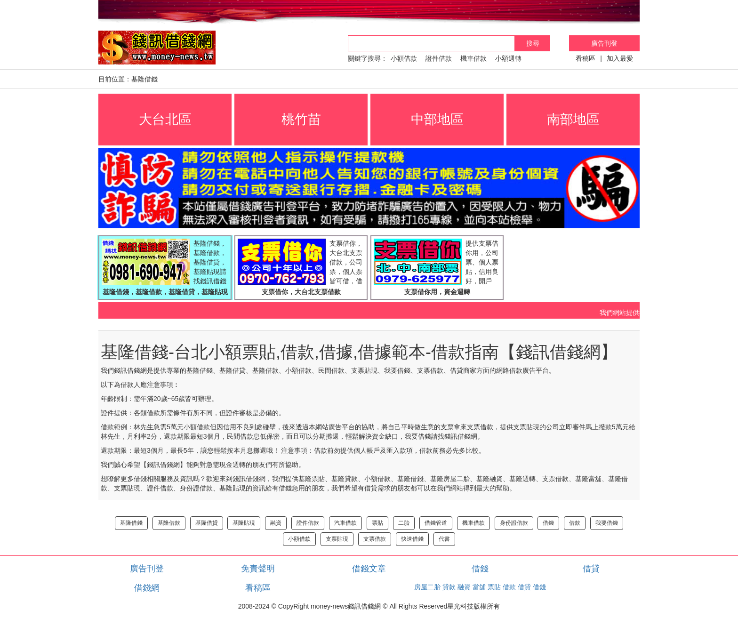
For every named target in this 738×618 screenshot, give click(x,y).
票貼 (377, 523)
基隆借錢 (131, 523)
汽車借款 (345, 523)
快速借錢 (412, 539)
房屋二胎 (427, 587)
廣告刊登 (604, 43)
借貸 (591, 568)
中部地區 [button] (437, 119)
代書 (444, 539)
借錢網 (147, 588)
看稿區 (585, 58)
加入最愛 (620, 58)
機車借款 (473, 58)
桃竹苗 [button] (301, 119)
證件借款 (438, 58)
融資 (275, 523)
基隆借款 (169, 523)
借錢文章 (369, 568)
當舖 (479, 587)
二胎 (403, 523)
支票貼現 (337, 539)
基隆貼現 (244, 523)
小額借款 (404, 58)
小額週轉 (508, 58)
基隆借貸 (206, 523)
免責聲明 (258, 568)
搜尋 (532, 43)
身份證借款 (514, 523)
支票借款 (374, 539)
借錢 (548, 523)
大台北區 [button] (165, 119)
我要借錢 (606, 523)
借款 (574, 523)
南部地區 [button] (573, 119)
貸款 (449, 587)
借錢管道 (436, 523)
